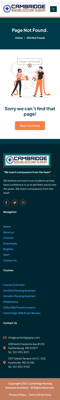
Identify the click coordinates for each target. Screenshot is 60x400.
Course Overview (14, 284)
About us (8, 232)
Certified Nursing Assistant (19, 290)
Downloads (10, 243)
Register (8, 249)
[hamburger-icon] (53, 9)
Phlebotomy (10, 301)
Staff (6, 254)
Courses (8, 237)
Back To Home (30, 125)
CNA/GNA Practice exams (19, 307)
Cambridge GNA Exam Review (21, 313)
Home (7, 226)
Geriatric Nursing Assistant (19, 296)
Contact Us (10, 260)
